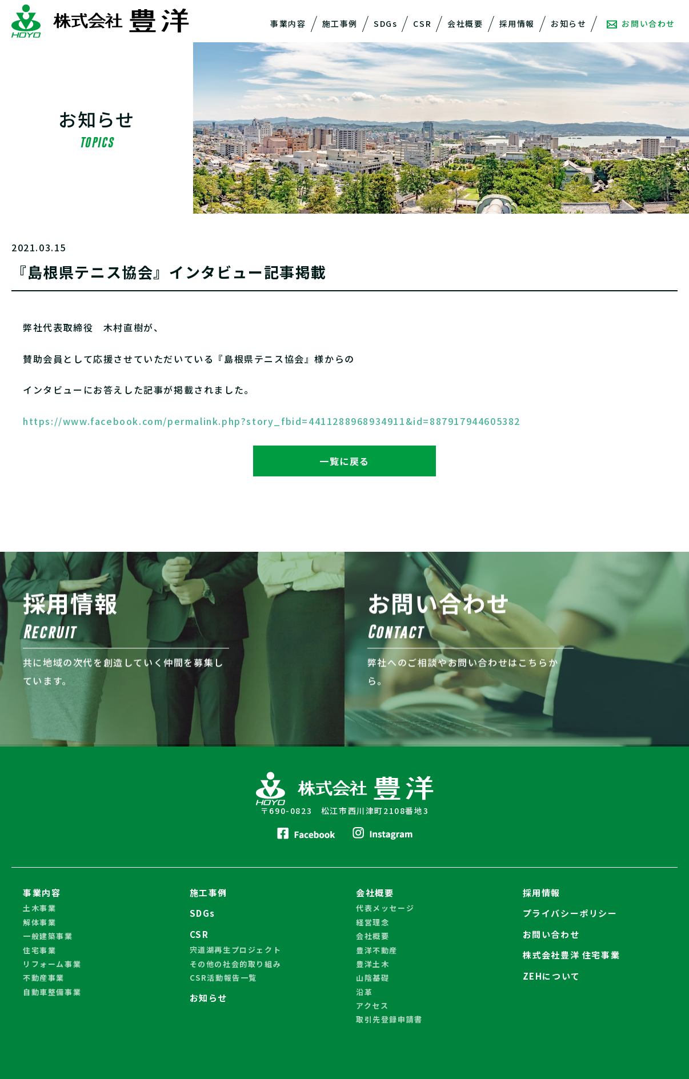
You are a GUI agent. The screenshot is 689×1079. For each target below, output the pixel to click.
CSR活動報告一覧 (223, 977)
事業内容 (288, 23)
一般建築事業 (48, 935)
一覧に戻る (344, 461)
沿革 (364, 991)
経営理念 (372, 922)
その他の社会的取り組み (236, 963)
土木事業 (39, 907)
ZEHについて (551, 976)
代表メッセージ (385, 907)
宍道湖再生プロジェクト (236, 949)
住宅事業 (39, 950)
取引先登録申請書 (389, 1019)
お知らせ (568, 23)
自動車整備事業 (52, 991)
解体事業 (39, 922)
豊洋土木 (372, 963)
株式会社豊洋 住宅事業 (571, 955)
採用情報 (517, 23)
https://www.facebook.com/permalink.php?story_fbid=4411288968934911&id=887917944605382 (271, 421)
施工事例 (340, 23)
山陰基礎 (372, 977)
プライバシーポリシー (570, 913)
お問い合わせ (641, 23)
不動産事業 (44, 977)
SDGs (385, 23)
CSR (422, 23)
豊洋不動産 (377, 950)
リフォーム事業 (52, 963)
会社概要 (465, 23)
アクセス (372, 1005)
